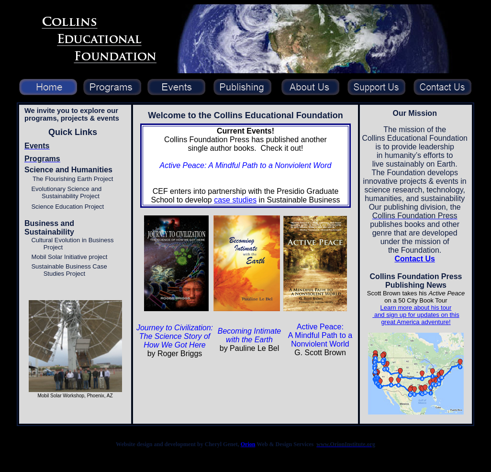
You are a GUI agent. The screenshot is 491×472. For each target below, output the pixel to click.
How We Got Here (175, 345)
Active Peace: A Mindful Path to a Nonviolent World (320, 335)
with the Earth (249, 340)
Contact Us (414, 259)
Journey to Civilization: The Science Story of (174, 332)
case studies (235, 200)
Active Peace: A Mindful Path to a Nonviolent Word (246, 165)
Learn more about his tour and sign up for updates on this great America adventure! (415, 315)
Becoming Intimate (249, 331)
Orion (248, 444)
